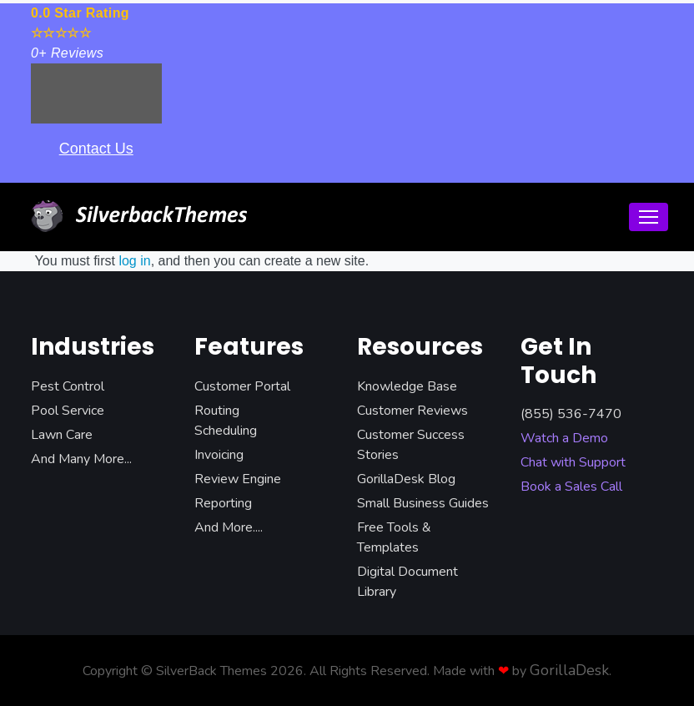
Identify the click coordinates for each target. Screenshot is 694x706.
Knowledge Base (407, 386)
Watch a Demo (564, 438)
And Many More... (81, 459)
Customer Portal (242, 386)
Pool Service (67, 410)
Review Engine (237, 479)
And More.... (228, 527)
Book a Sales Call (571, 486)
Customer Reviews (412, 410)
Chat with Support (573, 462)
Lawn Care (62, 435)
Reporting (223, 503)
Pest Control (67, 386)
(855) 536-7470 (570, 414)
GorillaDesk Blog (406, 479)
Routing (216, 410)
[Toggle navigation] (648, 217)
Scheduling (225, 430)
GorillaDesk (569, 670)
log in (134, 261)
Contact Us (96, 148)
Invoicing (219, 455)
